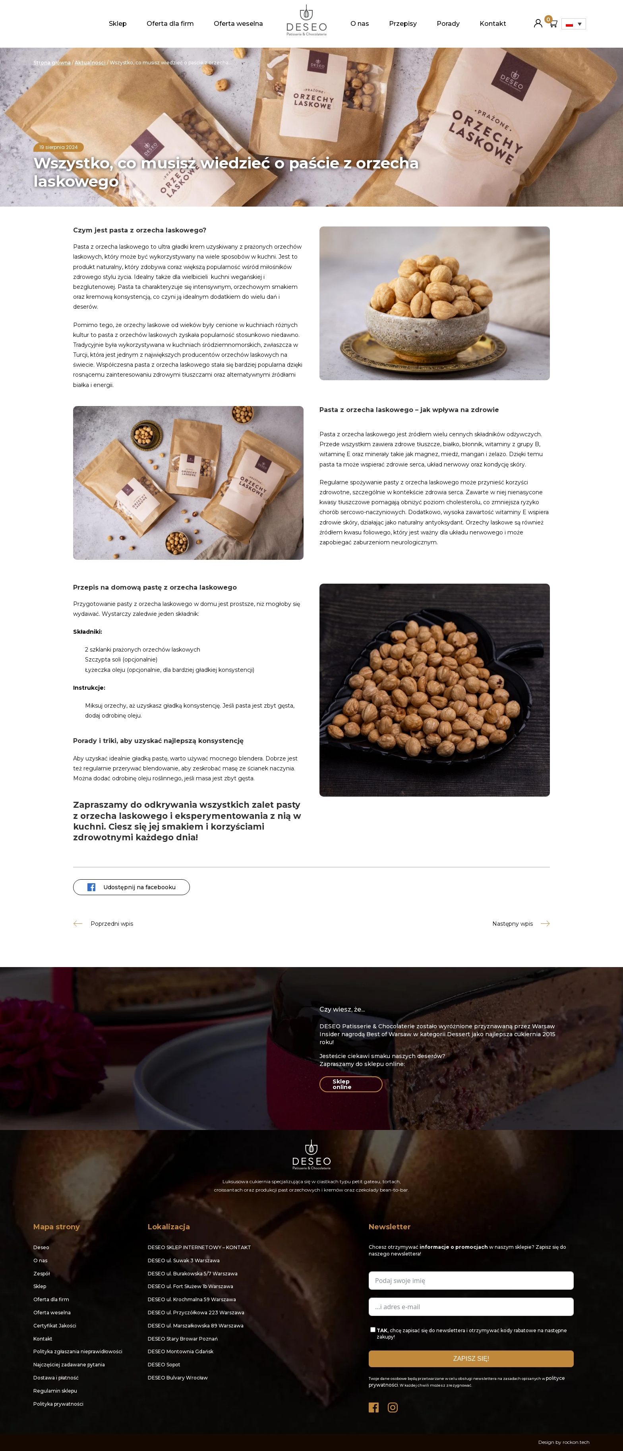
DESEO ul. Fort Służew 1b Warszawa (190, 1286)
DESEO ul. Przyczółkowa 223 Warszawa (196, 1313)
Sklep (118, 23)
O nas (359, 23)
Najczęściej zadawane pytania (69, 1365)
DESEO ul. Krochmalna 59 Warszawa (192, 1299)
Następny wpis (512, 924)
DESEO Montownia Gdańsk (180, 1351)
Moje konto (538, 20)
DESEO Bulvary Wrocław (178, 1378)
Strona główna (52, 63)
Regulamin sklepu (55, 1391)
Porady (448, 23)
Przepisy (403, 23)
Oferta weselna (238, 23)
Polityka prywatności (58, 1404)
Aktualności (90, 63)
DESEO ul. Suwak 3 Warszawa (184, 1260)
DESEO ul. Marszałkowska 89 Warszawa (196, 1326)
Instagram (393, 1405)
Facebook (374, 1405)
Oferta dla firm (170, 23)
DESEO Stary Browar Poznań (183, 1339)
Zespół (41, 1274)
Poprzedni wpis (112, 924)
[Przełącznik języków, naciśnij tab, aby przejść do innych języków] (573, 23)
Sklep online (342, 1084)
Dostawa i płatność (56, 1378)
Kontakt (493, 23)
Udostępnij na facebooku (131, 887)
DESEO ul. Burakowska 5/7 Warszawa (193, 1274)
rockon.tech (576, 1442)
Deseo (41, 1247)
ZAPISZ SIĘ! (471, 1358)
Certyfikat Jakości (54, 1326)
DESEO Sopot (164, 1365)
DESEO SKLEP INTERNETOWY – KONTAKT (199, 1247)
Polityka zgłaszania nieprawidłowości (77, 1351)
